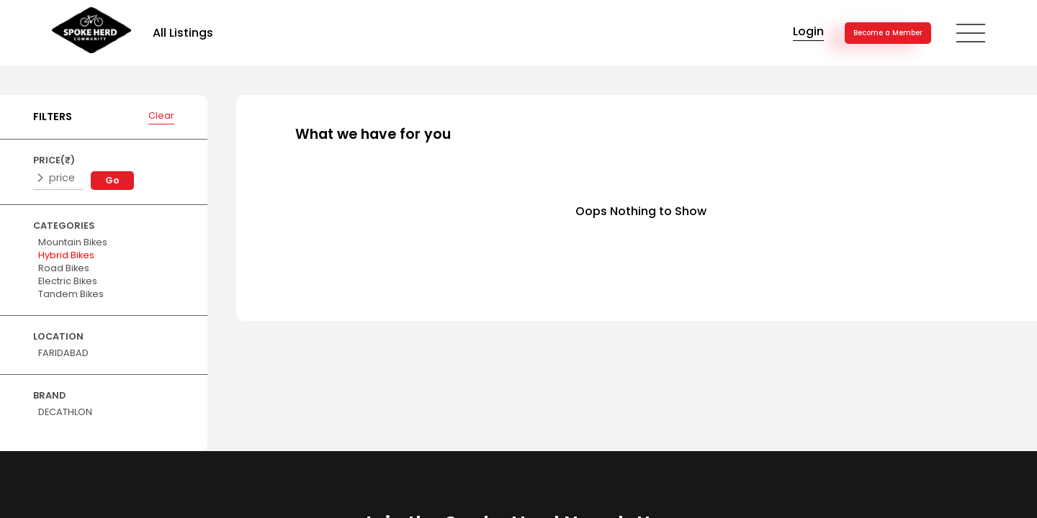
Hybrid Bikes (66, 255)
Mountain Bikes (72, 242)
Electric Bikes (67, 281)
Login (808, 31)
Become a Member (887, 32)
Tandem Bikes (71, 294)
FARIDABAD (63, 353)
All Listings (183, 32)
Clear (161, 115)
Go (112, 180)
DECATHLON (65, 412)
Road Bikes (63, 268)
